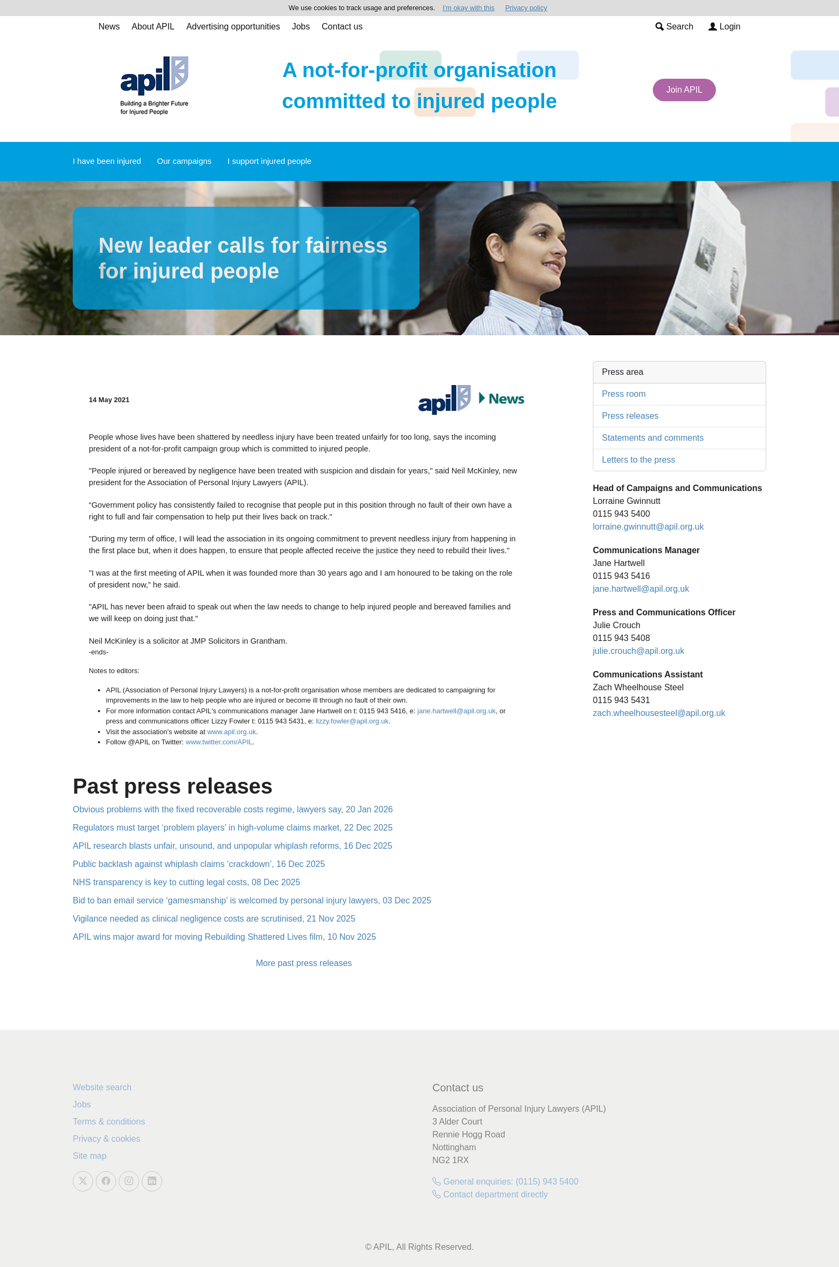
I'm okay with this (468, 8)
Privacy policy (526, 8)
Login (724, 26)
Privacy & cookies (106, 1138)
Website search (102, 1087)
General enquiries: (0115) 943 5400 (505, 1181)
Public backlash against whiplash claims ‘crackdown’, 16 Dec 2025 (199, 864)
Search (674, 26)
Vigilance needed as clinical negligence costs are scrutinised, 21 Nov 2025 (214, 918)
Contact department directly (490, 1194)
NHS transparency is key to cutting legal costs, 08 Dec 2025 (186, 882)
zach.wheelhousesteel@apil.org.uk (659, 713)
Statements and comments (653, 437)
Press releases (630, 415)
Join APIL (684, 89)
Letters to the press (638, 459)
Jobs (301, 26)
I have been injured (107, 160)
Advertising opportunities (233, 26)
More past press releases (304, 963)
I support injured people (269, 160)
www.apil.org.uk (231, 732)
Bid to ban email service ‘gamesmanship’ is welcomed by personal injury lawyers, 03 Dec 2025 (252, 900)
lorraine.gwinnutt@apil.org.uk (648, 526)
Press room (624, 393)
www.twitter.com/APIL (219, 742)
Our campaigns (184, 160)
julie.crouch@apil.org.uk (638, 650)
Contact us (342, 26)
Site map (89, 1155)
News (109, 26)
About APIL (153, 26)
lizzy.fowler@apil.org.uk (352, 721)
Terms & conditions (109, 1121)
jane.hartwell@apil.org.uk (456, 711)
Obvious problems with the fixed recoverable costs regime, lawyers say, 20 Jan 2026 (233, 809)
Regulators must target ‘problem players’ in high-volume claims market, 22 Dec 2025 (233, 827)
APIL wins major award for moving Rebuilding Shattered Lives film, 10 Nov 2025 (224, 936)
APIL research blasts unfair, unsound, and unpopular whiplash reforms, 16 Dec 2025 (232, 845)
